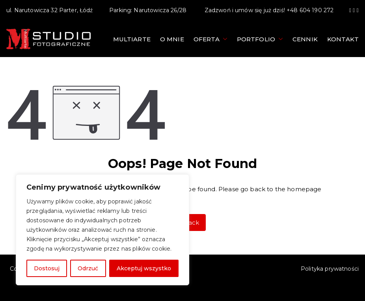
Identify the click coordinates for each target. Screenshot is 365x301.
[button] (223, 39)
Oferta (210, 39)
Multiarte (132, 39)
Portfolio (260, 39)
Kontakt (343, 39)
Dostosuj (47, 268)
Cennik (305, 39)
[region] (102, 229)
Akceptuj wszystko (144, 268)
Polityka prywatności (330, 268)
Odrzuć (88, 268)
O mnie (172, 39)
